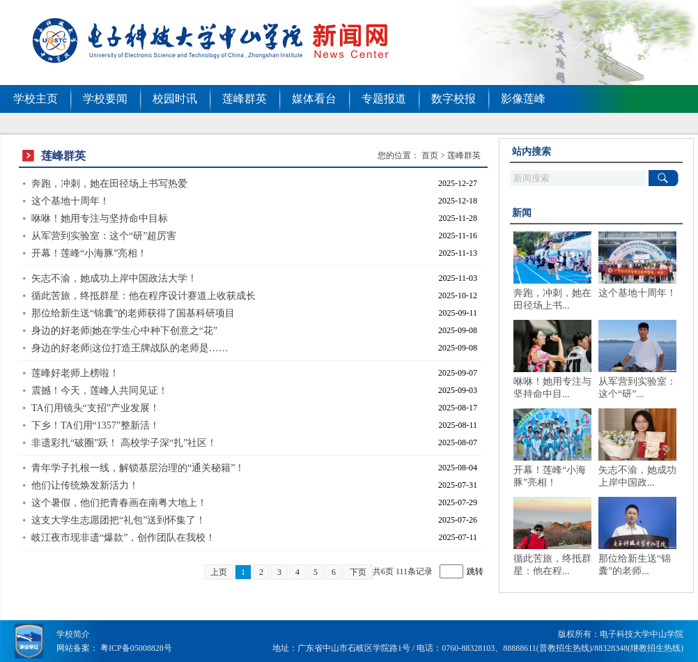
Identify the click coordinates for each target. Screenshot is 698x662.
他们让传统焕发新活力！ (85, 485)
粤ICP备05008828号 (136, 648)
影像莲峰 (523, 99)
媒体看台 (314, 99)
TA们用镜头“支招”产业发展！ (95, 408)
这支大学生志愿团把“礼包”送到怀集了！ (118, 520)
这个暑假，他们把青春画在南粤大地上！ (119, 503)
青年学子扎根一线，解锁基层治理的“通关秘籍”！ (138, 468)
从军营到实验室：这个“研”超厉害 (103, 236)
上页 (218, 572)
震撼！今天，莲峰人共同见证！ (99, 390)
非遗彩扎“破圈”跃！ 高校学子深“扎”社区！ (124, 443)
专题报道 (384, 99)
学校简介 (73, 634)
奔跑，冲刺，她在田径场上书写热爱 (109, 183)
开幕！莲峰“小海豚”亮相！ (89, 253)
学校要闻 (105, 99)
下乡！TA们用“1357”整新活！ (95, 425)
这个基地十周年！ (70, 201)
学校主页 (35, 99)
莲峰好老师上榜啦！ (75, 373)
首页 (429, 155)
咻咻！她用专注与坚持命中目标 (99, 218)
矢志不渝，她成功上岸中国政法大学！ (114, 278)
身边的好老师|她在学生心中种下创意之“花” (124, 330)
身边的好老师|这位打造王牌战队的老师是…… (129, 348)
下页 (358, 572)
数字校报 (453, 99)
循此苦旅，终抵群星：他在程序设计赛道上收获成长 (143, 296)
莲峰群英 (244, 99)
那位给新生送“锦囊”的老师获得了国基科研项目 (133, 313)
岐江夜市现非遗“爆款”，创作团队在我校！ (123, 537)
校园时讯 (175, 99)
